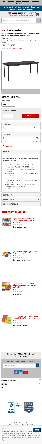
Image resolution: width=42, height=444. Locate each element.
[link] (21, 416)
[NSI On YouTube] (25, 373)
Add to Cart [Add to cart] (30, 116)
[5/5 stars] (26, 225)
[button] (37, 365)
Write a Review (17, 48)
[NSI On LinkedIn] (20, 373)
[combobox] (21, 20)
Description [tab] (21, 152)
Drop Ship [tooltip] (16, 110)
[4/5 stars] (26, 322)
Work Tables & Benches (12, 30)
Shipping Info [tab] (21, 195)
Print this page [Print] (8, 146)
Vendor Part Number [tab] (21, 204)
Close (37, 430)
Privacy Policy (15, 440)
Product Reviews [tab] (21, 199)
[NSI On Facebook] (16, 373)
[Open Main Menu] (5, 14)
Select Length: (5, 100)
